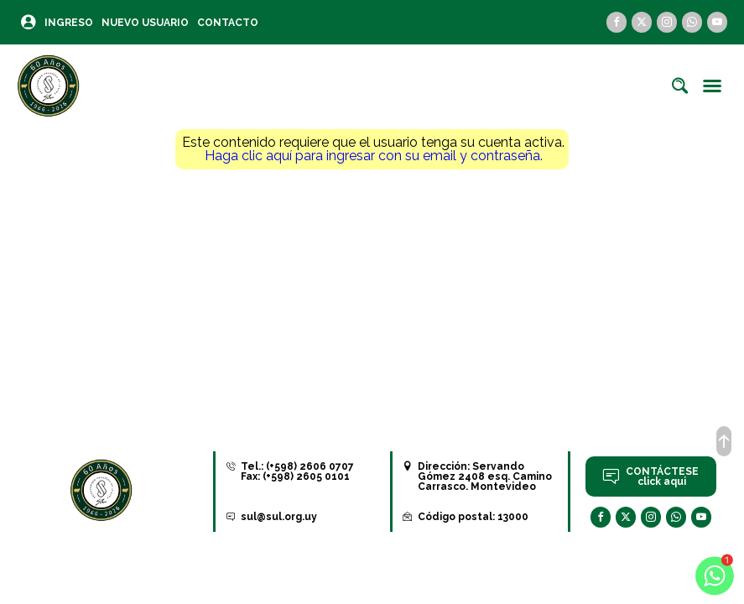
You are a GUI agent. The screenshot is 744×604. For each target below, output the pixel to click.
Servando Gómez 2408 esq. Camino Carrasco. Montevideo (485, 476)
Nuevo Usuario (145, 23)
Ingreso (68, 23)
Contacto (227, 23)
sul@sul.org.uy (279, 517)
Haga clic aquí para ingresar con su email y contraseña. (374, 156)
